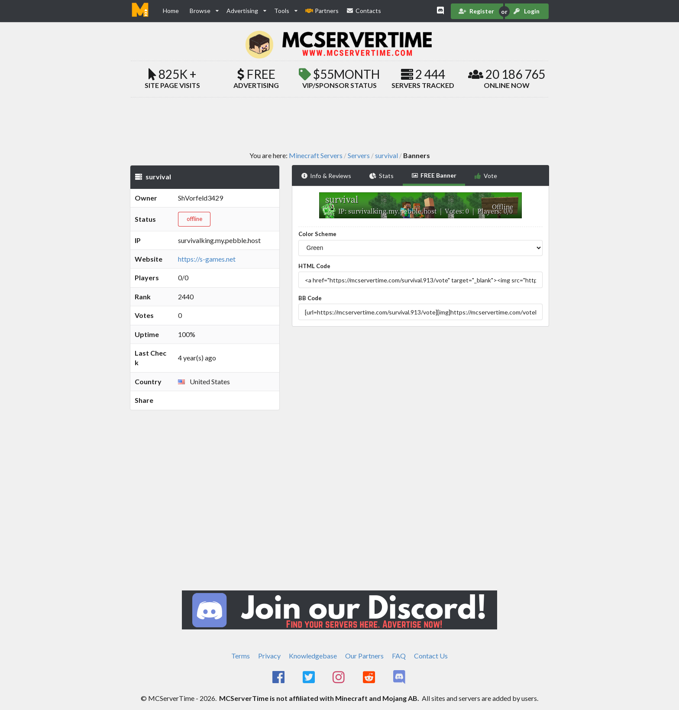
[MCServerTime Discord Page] (400, 677)
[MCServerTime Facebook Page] (279, 677)
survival (386, 155)
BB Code (310, 298)
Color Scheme (317, 233)
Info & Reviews (326, 175)
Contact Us (431, 656)
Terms (240, 656)
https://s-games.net (207, 259)
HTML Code (314, 266)
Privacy (269, 656)
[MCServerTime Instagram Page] (340, 677)
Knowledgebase (313, 656)
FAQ (399, 656)
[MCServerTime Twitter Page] (309, 677)
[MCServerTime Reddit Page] (369, 677)
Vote (485, 175)
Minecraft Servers (316, 155)
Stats (381, 175)
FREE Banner (434, 175)
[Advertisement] (339, 123)
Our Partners (364, 656)
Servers (359, 155)
